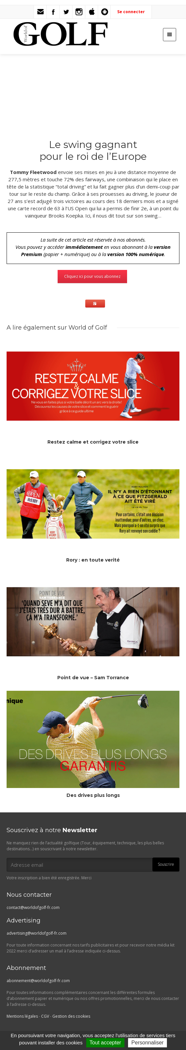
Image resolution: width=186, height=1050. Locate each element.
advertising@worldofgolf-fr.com (36, 933)
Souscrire (166, 864)
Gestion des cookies (71, 1016)
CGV (45, 1016)
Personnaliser (147, 1042)
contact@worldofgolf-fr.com (33, 907)
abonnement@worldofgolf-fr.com (38, 980)
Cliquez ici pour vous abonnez (92, 276)
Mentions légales (22, 1016)
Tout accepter (105, 1042)
